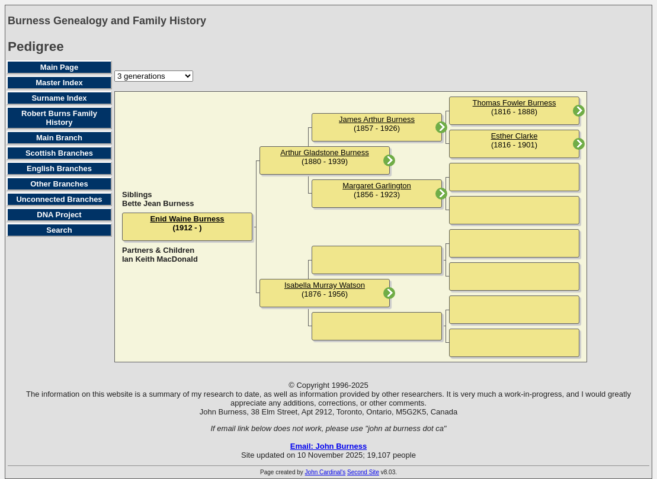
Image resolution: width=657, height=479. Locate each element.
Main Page (59, 67)
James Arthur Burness (377, 119)
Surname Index (58, 98)
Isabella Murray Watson (324, 285)
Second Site (363, 472)
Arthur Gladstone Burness (324, 152)
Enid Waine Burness (187, 218)
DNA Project (59, 214)
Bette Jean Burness (158, 203)
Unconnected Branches (59, 199)
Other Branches (59, 183)
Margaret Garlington (376, 185)
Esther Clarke (514, 135)
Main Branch (59, 137)
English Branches (59, 168)
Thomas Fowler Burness (514, 102)
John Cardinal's (325, 472)
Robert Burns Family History (59, 118)
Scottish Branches (59, 153)
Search (59, 230)
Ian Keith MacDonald (160, 259)
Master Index (59, 82)
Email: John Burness (328, 446)
